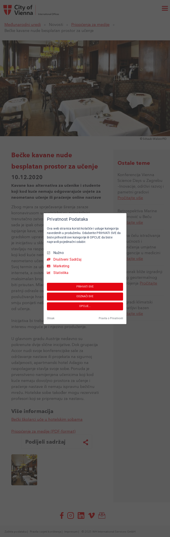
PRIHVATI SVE (85, 286)
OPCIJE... (85, 306)
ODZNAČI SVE (84, 296)
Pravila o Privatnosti (111, 318)
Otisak (50, 318)
